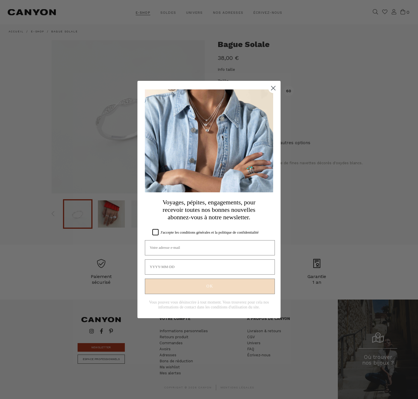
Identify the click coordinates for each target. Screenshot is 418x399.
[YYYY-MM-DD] (210, 267)
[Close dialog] (273, 88)
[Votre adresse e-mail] (210, 247)
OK (209, 286)
